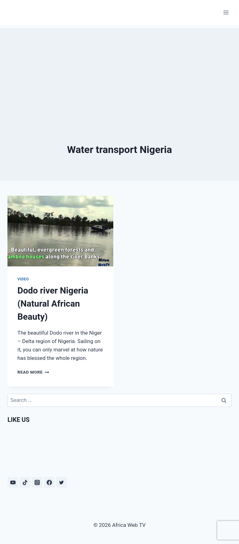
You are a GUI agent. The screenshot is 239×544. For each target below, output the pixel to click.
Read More (33, 372)
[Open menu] (226, 12)
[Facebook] (49, 482)
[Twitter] (61, 482)
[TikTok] (25, 482)
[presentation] (60, 231)
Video (23, 279)
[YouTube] (12, 482)
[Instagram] (37, 482)
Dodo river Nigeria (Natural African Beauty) (52, 303)
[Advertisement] (119, 71)
